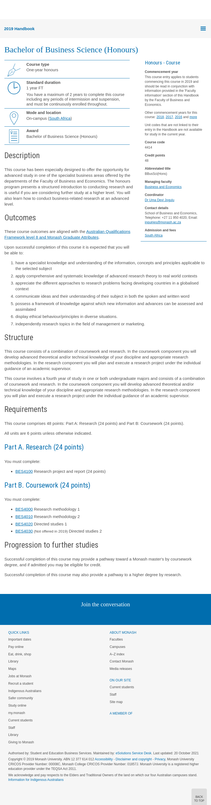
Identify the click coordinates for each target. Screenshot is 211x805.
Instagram (67, 615)
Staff (11, 728)
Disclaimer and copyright (134, 759)
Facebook (99, 615)
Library (13, 661)
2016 (178, 117)
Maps (12, 669)
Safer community (20, 698)
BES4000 (24, 509)
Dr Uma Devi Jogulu (159, 200)
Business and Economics (163, 187)
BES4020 (24, 524)
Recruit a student (20, 683)
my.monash (16, 713)
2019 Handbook (19, 28)
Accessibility (104, 759)
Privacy (160, 759)
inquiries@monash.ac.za (163, 222)
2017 (169, 117)
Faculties (116, 639)
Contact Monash (122, 661)
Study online (17, 705)
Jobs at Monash (20, 676)
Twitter (89, 615)
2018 (160, 117)
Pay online (16, 647)
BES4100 (24, 471)
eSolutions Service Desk (133, 753)
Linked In (78, 615)
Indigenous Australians (24, 691)
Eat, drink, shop (19, 654)
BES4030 (24, 531)
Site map (116, 702)
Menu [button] (7, 9)
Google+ (110, 615)
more (193, 117)
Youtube (132, 615)
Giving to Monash (21, 742)
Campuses (117, 647)
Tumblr (121, 615)
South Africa (154, 235)
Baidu (143, 615)
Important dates (19, 639)
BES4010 (24, 516)
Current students (20, 720)
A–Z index (117, 654)
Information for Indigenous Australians (35, 780)
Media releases (121, 669)
